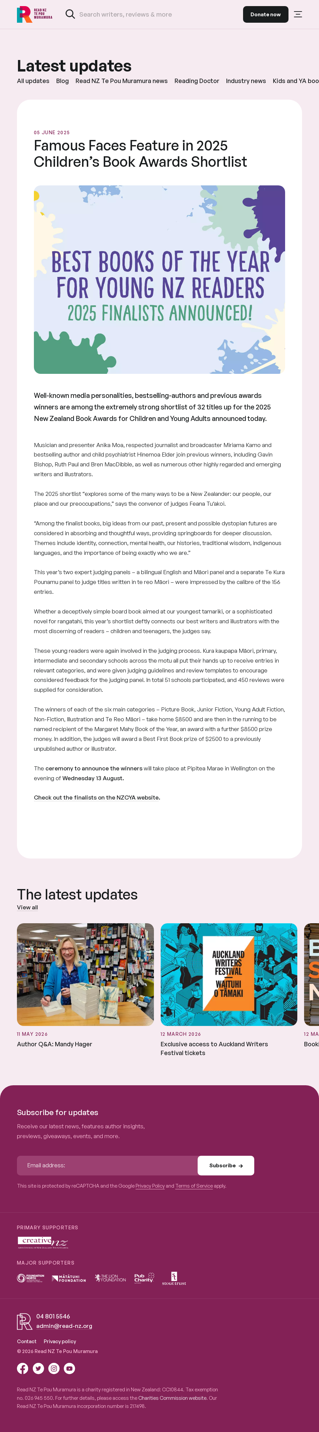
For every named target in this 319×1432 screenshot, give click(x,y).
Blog (62, 80)
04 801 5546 (53, 1316)
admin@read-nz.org (64, 1325)
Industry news (246, 80)
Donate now (266, 14)
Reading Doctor (197, 80)
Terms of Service (194, 1186)
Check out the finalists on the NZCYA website (96, 797)
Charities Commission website (172, 1398)
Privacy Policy (150, 1186)
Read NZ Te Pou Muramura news (122, 80)
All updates (33, 80)
